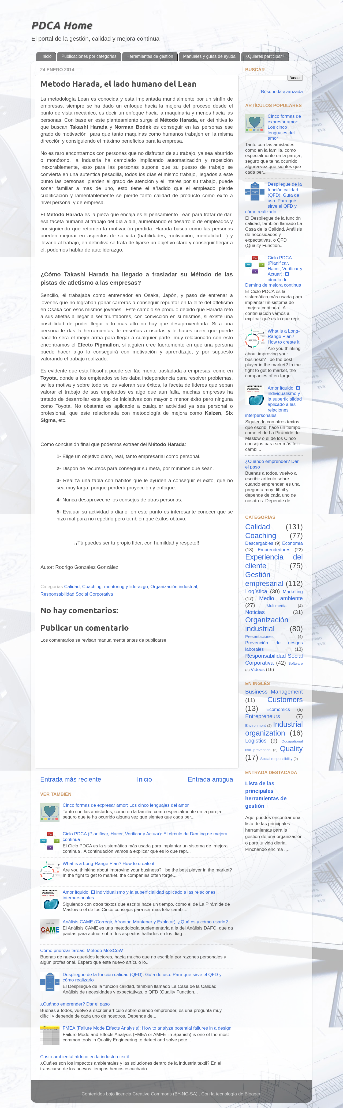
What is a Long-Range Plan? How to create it (108, 863)
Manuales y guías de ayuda (209, 56)
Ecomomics (278, 709)
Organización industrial (174, 586)
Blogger (252, 1093)
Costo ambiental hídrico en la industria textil (84, 1056)
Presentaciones (259, 636)
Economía (292, 543)
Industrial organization (274, 728)
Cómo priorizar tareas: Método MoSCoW (81, 950)
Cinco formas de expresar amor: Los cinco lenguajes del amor (126, 805)
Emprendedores (274, 549)
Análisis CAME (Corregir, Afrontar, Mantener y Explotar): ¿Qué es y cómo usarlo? (145, 921)
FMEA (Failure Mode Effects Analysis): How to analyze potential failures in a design (147, 1028)
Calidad (72, 586)
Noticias (255, 612)
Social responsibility (276, 759)
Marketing (293, 591)
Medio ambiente (281, 598)
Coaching (92, 586)
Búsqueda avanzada (281, 91)
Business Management (274, 691)
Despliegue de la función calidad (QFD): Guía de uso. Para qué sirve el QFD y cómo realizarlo (273, 198)
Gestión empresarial (264, 579)
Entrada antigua (210, 779)
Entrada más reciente (70, 779)
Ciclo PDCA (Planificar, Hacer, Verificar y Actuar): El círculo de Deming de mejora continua (273, 271)
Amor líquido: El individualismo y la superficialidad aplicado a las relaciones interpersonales (273, 402)
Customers (285, 699)
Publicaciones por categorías (88, 56)
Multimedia (276, 605)
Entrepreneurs (262, 716)
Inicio (46, 56)
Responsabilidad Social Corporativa (76, 594)
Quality (291, 748)
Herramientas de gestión (149, 56)
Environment (255, 726)
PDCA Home (61, 25)
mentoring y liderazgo (126, 586)
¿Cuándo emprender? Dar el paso (75, 1004)
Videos (258, 669)
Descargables (259, 543)
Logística (256, 591)
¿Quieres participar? (264, 56)
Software (295, 663)
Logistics (256, 740)
